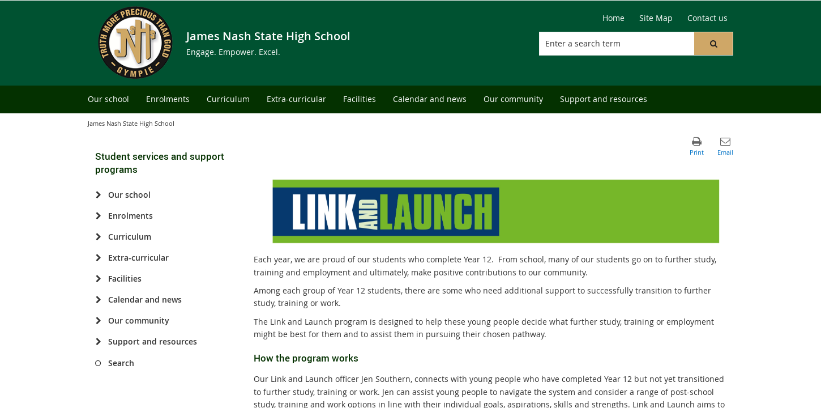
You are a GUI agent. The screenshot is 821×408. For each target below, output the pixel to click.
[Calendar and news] (98, 300)
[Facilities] (98, 279)
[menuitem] (108, 99)
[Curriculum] (98, 237)
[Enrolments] (98, 216)
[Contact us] (707, 18)
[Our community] (98, 321)
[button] (713, 43)
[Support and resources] (98, 342)
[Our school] (98, 195)
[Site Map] (656, 18)
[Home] (613, 18)
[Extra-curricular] (98, 258)
